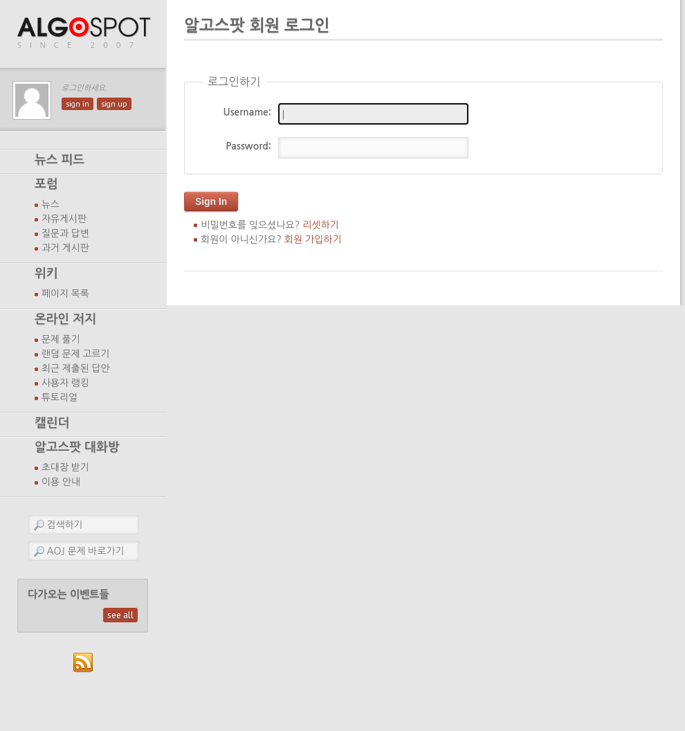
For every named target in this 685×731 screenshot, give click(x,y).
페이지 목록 (65, 293)
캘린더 (52, 423)
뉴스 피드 (59, 160)
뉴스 (51, 204)
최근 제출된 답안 (76, 368)
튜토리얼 (59, 397)
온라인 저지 (65, 319)
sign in (77, 104)
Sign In (211, 201)
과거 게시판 (65, 248)
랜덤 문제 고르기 (76, 354)
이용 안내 (61, 482)
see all (120, 615)
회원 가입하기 (313, 239)
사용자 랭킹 (65, 383)
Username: (247, 112)
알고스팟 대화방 (77, 447)
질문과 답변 (65, 233)
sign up (114, 104)
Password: (248, 146)
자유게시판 (64, 219)
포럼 (46, 184)
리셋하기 (320, 225)
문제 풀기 (61, 339)
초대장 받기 (65, 467)
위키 (46, 273)
